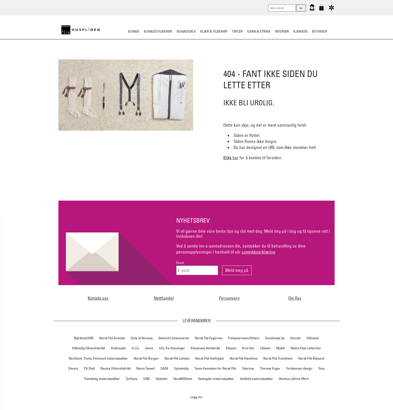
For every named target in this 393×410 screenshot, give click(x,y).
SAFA (164, 368)
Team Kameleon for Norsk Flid (215, 368)
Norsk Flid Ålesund (311, 358)
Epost (180, 263)
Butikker (319, 31)
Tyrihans (131, 378)
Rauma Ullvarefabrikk (116, 368)
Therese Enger (270, 368)
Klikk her (231, 157)
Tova (321, 368)
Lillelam (265, 348)
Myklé (280, 348)
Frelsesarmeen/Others (243, 338)
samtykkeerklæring (258, 252)
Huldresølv (118, 348)
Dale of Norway (142, 338)
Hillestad (313, 338)
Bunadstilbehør (158, 31)
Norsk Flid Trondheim (277, 358)
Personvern (229, 298)
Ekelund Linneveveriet (173, 338)
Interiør (282, 31)
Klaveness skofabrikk (205, 348)
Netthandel (164, 298)
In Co (135, 348)
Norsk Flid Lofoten (176, 358)
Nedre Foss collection (305, 348)
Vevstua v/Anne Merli (294, 378)
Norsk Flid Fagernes (208, 338)
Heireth (295, 338)
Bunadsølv (186, 31)
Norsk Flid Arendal (112, 338)
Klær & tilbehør (213, 31)
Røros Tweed (145, 368)
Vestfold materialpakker (256, 378)
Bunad (133, 31)
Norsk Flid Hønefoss (243, 358)
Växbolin (161, 378)
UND (146, 378)
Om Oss (294, 298)
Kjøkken (300, 31)
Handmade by (274, 338)
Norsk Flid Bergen (146, 358)
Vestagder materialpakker (216, 378)
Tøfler (237, 31)
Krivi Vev (248, 348)
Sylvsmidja (181, 368)
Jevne (149, 348)
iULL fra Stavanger (172, 348)
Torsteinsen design (299, 368)
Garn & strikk (258, 31)
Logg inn (196, 397)
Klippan (231, 348)
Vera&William (182, 378)
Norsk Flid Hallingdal (209, 358)
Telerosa (248, 368)
